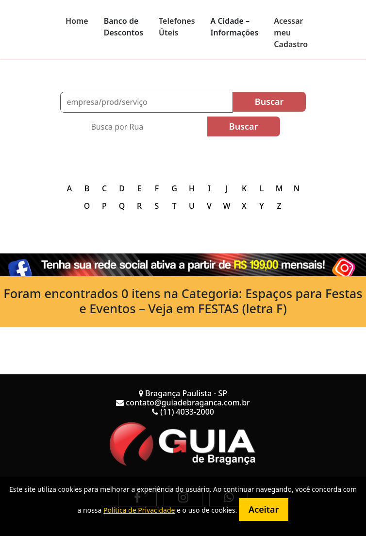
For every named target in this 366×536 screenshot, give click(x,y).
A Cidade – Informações (235, 27)
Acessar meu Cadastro (291, 33)
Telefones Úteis (177, 27)
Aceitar (264, 509)
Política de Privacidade (139, 510)
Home (77, 21)
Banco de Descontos (123, 27)
